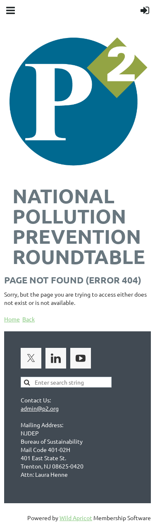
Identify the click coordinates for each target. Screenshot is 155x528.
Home (12, 319)
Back (28, 319)
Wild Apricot (76, 517)
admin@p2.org (40, 408)
